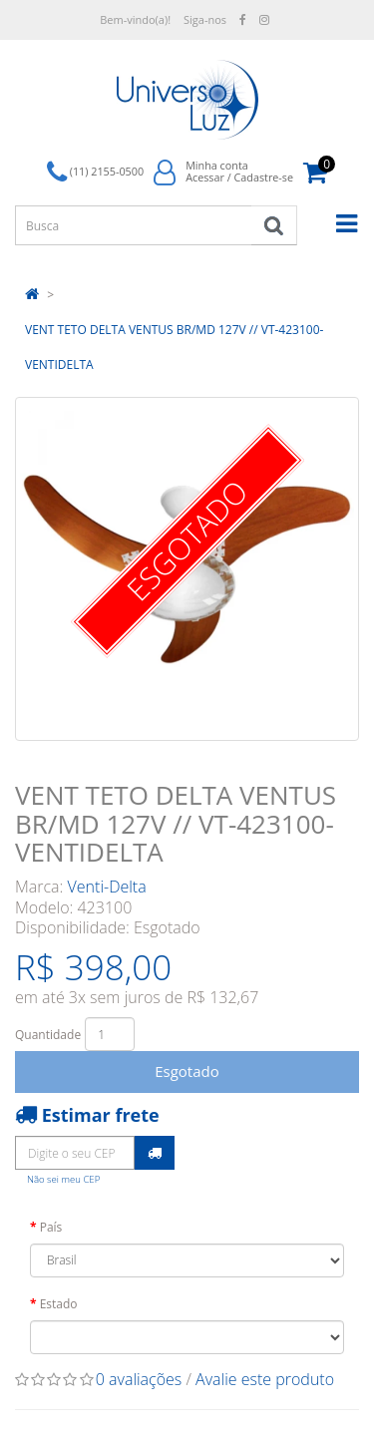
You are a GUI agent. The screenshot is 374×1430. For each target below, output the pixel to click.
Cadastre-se (263, 177)
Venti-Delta (107, 886)
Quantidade (48, 1034)
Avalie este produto (264, 1379)
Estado (59, 1303)
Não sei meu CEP (63, 1179)
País (51, 1227)
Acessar (205, 177)
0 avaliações (139, 1379)
